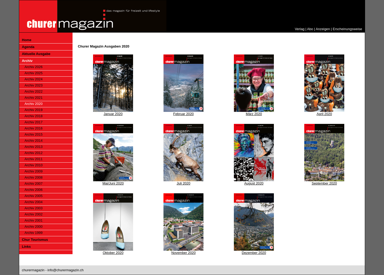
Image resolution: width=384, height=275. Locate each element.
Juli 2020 (183, 183)
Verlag (299, 29)
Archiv (27, 61)
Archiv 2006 (34, 190)
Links (26, 247)
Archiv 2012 (34, 153)
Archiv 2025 (34, 73)
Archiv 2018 (34, 116)
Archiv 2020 (34, 104)
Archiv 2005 (34, 196)
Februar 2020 (183, 114)
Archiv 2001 (34, 220)
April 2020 (324, 114)
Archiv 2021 (34, 98)
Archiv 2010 (34, 165)
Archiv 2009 (34, 171)
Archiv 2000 (34, 227)
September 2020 (324, 183)
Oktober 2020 (113, 253)
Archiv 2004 (34, 202)
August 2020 (253, 183)
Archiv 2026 (34, 67)
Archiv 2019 (34, 110)
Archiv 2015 (34, 134)
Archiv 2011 (34, 159)
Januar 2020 (112, 114)
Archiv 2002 (34, 214)
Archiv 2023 (34, 85)
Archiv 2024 (34, 79)
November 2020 (183, 253)
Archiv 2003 (34, 208)
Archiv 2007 (34, 184)
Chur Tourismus (35, 240)
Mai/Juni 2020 (113, 183)
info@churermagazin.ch (65, 270)
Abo (310, 29)
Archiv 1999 (34, 233)
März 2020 (254, 114)
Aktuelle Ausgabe (36, 54)
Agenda (28, 47)
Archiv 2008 (34, 177)
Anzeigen (323, 29)
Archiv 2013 (34, 147)
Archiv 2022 (34, 91)
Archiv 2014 (34, 141)
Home (26, 40)
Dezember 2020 (254, 253)
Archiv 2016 (34, 128)
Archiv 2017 (34, 122)
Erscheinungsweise (347, 29)
